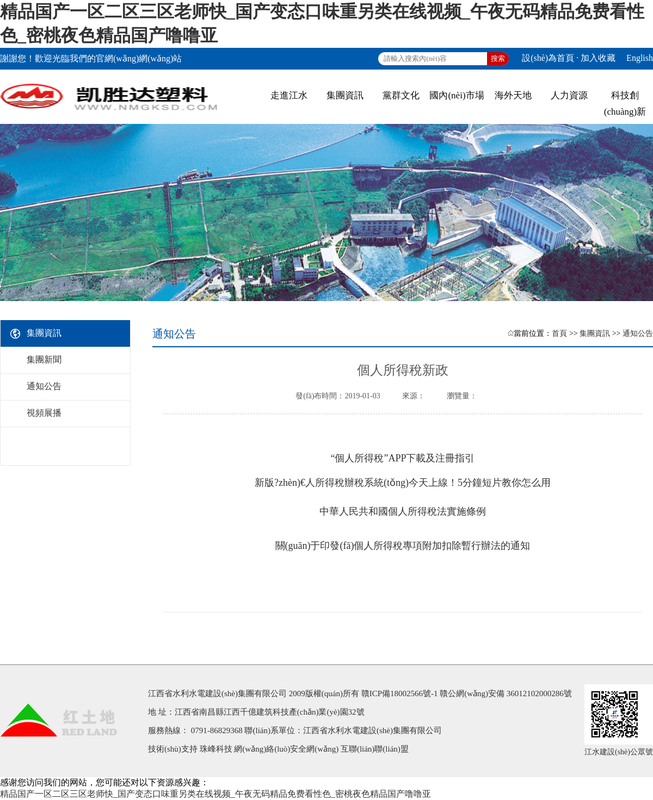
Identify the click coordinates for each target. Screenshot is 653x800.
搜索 (498, 58)
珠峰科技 (216, 749)
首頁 (559, 333)
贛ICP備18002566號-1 (399, 693)
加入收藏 (598, 57)
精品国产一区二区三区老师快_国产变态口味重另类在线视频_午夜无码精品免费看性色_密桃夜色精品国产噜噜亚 (215, 793)
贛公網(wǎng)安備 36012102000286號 (506, 693)
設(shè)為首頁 (548, 57)
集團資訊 (595, 333)
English (639, 57)
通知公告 (638, 333)
